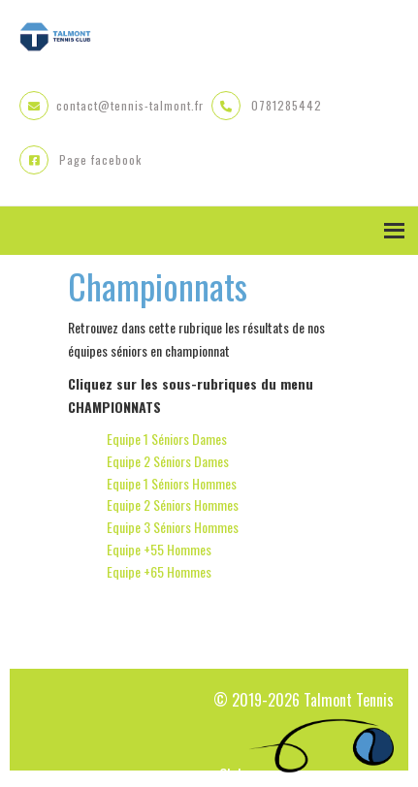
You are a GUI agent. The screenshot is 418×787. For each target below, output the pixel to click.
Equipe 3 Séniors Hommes (173, 527)
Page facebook (100, 159)
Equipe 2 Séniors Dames (168, 461)
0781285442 (286, 105)
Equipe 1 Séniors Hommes (172, 483)
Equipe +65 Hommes (159, 571)
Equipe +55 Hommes (159, 549)
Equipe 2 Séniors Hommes (173, 504)
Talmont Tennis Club (55, 39)
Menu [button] (209, 230)
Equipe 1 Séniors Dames (167, 438)
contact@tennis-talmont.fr (130, 105)
